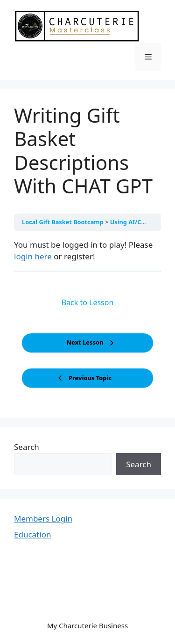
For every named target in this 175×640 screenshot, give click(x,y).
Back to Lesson (88, 302)
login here (33, 256)
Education (32, 534)
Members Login (43, 518)
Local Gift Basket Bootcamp (63, 222)
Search (26, 446)
